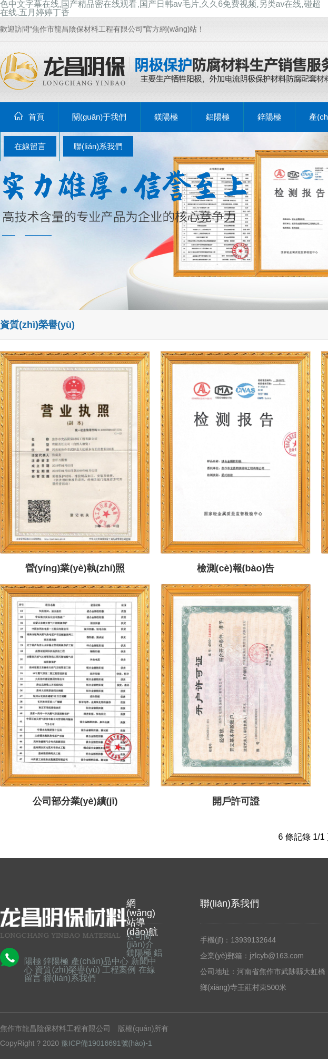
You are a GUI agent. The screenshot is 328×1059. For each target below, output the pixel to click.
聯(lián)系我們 (69, 978)
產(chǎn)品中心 (99, 961)
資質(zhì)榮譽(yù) (67, 969)
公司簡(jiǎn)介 (140, 940)
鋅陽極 (55, 961)
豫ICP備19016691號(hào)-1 (106, 1043)
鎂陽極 (139, 952)
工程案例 (119, 969)
